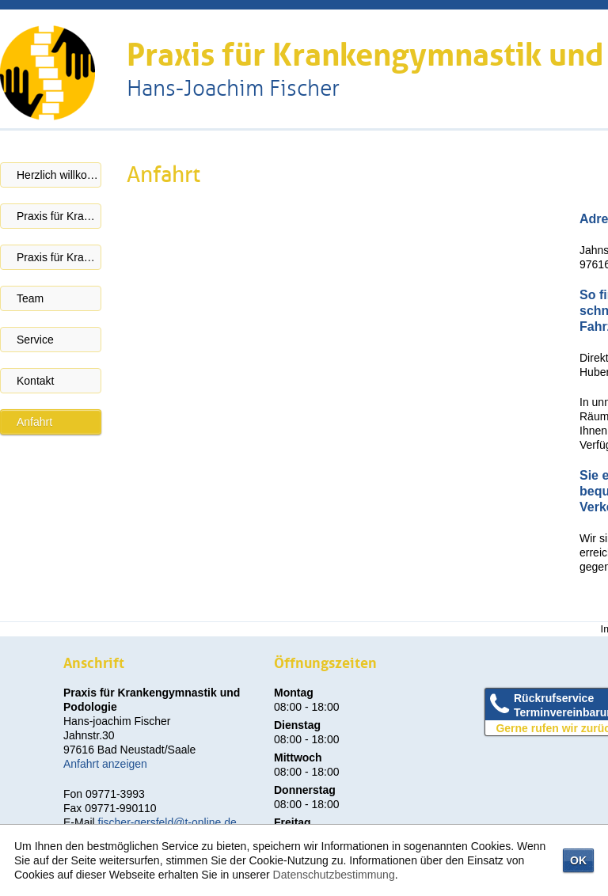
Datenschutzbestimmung (334, 874)
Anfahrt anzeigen (105, 763)
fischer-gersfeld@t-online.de (167, 822)
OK (578, 860)
